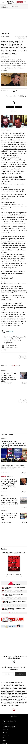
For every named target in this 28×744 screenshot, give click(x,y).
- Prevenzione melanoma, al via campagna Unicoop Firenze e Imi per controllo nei (13, 609)
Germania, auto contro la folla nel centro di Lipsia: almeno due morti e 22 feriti (9, 516)
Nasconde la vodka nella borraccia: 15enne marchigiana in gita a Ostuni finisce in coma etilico (9, 377)
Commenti (4, 90)
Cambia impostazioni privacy (10, 726)
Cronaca (5, 34)
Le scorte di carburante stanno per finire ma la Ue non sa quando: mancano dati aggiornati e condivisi (9, 501)
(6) (25, 522)
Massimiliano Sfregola (11, 345)
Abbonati (19, 2)
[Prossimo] (25, 357)
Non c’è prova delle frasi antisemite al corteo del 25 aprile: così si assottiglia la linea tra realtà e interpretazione (15, 340)
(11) (5, 350)
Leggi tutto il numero (14, 574)
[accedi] (25, 2)
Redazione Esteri (6, 491)
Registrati (20, 674)
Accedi (8, 674)
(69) (25, 507)
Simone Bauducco (6, 472)
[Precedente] (20, 357)
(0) (25, 383)
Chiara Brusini (5, 507)
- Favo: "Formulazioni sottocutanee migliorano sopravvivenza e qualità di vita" (12, 595)
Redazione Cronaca (7, 383)
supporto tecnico (8, 705)
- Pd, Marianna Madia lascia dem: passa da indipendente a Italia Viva (12, 606)
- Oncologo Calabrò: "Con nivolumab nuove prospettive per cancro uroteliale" (12, 598)
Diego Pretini (5, 56)
